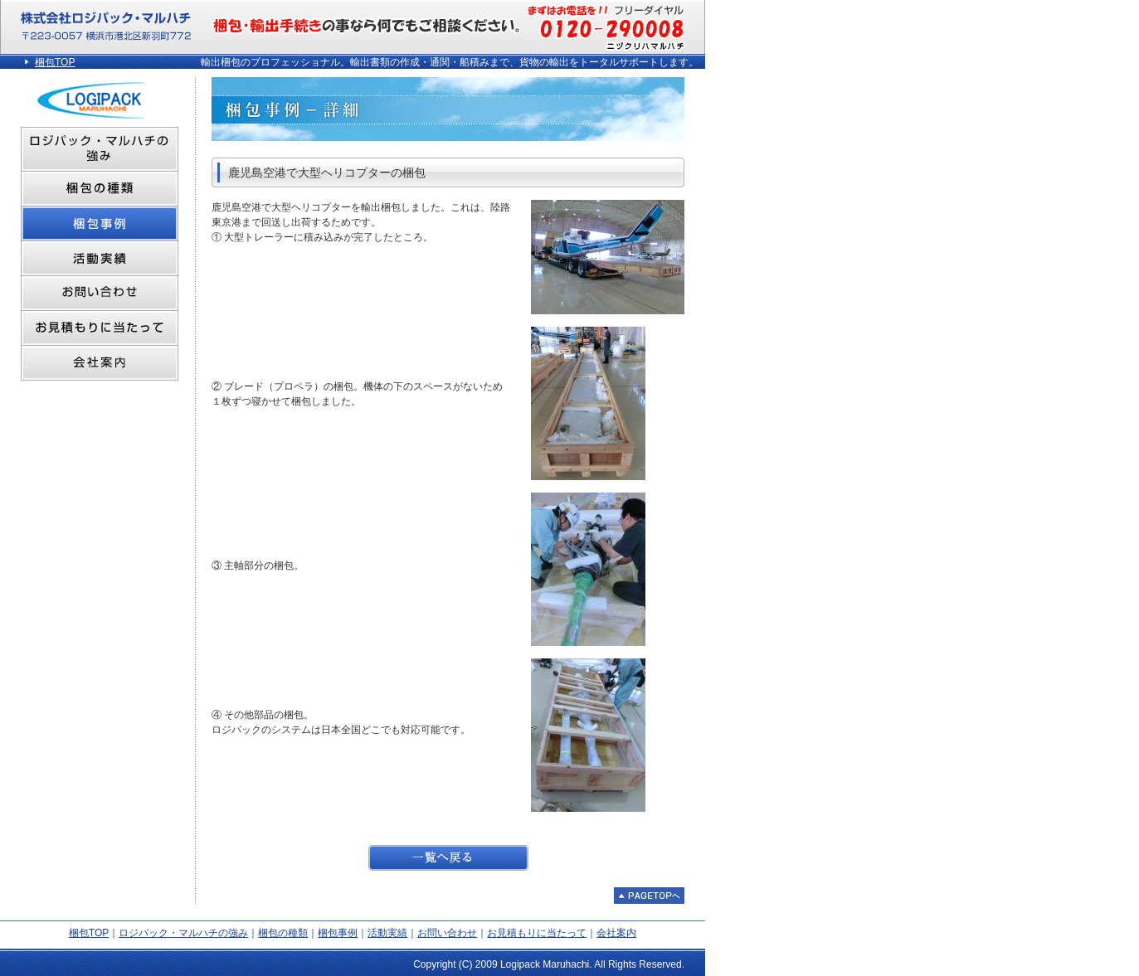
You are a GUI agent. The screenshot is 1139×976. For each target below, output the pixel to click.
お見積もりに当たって (537, 933)
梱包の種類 (283, 933)
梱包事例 (338, 933)
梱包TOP (55, 62)
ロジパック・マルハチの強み (183, 933)
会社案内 (616, 933)
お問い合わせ (447, 933)
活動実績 (387, 933)
